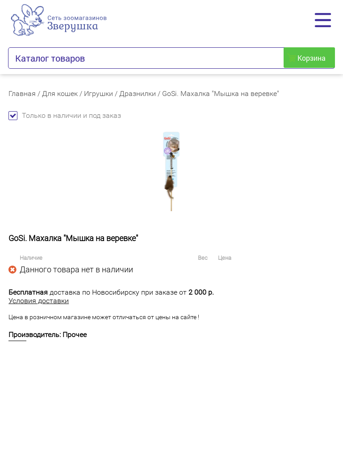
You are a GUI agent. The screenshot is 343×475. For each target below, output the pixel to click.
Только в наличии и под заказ (64, 115)
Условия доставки (38, 300)
